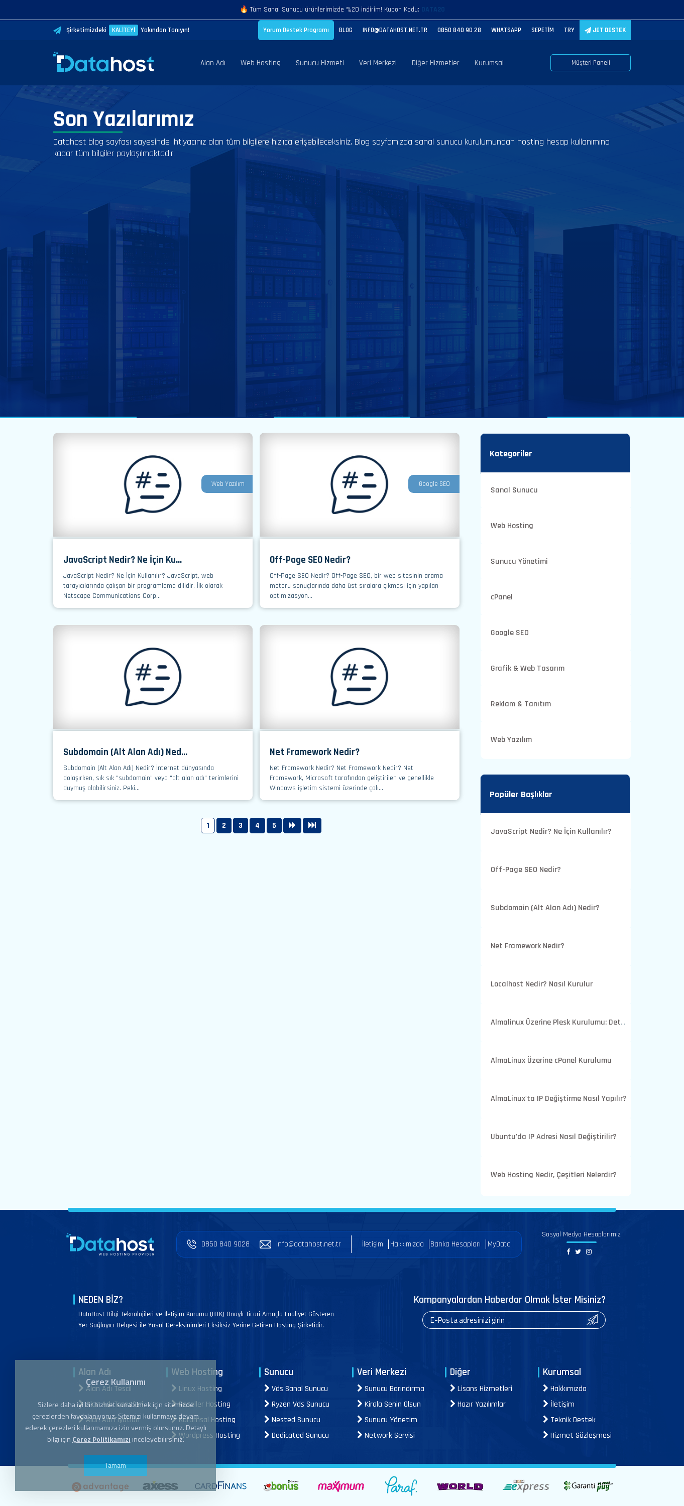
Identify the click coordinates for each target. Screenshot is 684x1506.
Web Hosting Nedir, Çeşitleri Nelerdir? (554, 1175)
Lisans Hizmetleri (481, 1389)
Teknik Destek (569, 1420)
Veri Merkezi (378, 63)
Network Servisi (386, 1435)
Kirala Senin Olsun (389, 1404)
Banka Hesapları (455, 1244)
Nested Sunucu (292, 1420)
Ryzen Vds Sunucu (296, 1404)
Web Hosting (261, 63)
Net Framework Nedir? (527, 946)
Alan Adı (212, 63)
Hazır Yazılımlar (478, 1404)
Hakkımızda (407, 1244)
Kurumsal (489, 63)
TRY (569, 30)
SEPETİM (542, 30)
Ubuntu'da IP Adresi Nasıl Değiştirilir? (554, 1137)
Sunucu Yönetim (387, 1420)
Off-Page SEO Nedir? (526, 869)
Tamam (115, 1465)
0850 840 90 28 (459, 30)
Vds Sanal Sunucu (296, 1389)
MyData (499, 1244)
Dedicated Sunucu (296, 1435)
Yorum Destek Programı (296, 30)
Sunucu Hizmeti (320, 63)
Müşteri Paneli (591, 63)
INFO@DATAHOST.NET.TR (395, 30)
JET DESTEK (605, 30)
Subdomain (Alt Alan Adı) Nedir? (545, 908)
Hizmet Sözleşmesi (577, 1435)
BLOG (346, 30)
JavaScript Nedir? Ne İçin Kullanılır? (551, 831)
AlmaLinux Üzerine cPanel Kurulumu (551, 1060)
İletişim (372, 1244)
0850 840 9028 (218, 1244)
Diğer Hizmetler (436, 63)
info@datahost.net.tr (300, 1244)
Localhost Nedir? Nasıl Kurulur (542, 984)
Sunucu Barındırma (390, 1389)
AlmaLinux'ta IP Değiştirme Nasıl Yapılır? (559, 1098)
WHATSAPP (506, 30)
